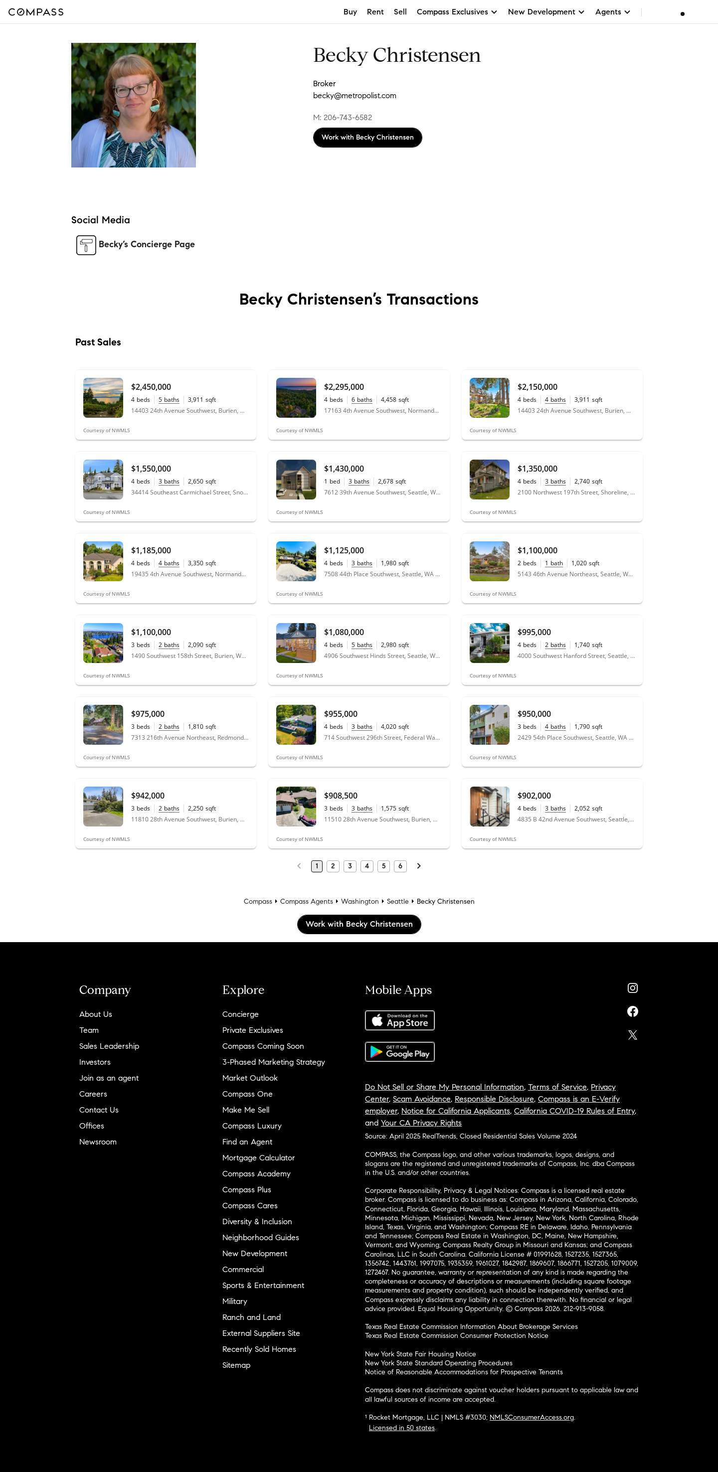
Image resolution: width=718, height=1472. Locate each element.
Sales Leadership (109, 1046)
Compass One (247, 1094)
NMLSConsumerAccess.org (532, 1417)
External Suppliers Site (261, 1333)
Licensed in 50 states (402, 1428)
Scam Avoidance (422, 1099)
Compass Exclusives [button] (457, 11)
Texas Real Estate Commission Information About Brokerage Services (471, 1326)
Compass (258, 901)
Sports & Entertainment (263, 1285)
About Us (95, 1014)
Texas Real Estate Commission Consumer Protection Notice (456, 1335)
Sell (400, 11)
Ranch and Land (251, 1317)
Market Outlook (250, 1078)
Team (89, 1030)
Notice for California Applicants (455, 1111)
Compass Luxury (252, 1126)
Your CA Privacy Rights (421, 1123)
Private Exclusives (252, 1030)
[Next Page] (419, 866)
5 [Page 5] (383, 866)
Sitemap (236, 1365)
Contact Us (99, 1110)
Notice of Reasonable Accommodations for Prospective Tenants (464, 1372)
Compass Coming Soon (263, 1046)
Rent (375, 11)
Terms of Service (557, 1087)
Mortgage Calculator (258, 1157)
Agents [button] (613, 11)
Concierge (240, 1014)
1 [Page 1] (317, 866)
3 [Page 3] (350, 866)
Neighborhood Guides (260, 1237)
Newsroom (98, 1141)
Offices (91, 1126)
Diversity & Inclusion (257, 1221)
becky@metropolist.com (354, 95)
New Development (254, 1253)
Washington (360, 901)
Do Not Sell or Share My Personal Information (444, 1087)
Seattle (398, 901)
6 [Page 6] (400, 866)
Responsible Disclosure (494, 1099)
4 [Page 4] (367, 866)
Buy (350, 11)
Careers (93, 1094)
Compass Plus (246, 1189)
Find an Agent (247, 1141)
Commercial (243, 1269)
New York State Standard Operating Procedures (439, 1363)
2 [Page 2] (333, 866)
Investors (95, 1062)
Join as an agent (109, 1078)
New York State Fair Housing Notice (420, 1354)
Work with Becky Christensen (368, 137)
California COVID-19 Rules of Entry (574, 1111)
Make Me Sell (245, 1110)
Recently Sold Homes (259, 1349)
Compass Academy (256, 1173)
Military (234, 1301)
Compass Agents (306, 901)
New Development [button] (546, 11)
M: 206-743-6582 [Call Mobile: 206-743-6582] (342, 117)
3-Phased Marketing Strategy (273, 1062)
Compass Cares (250, 1205)
